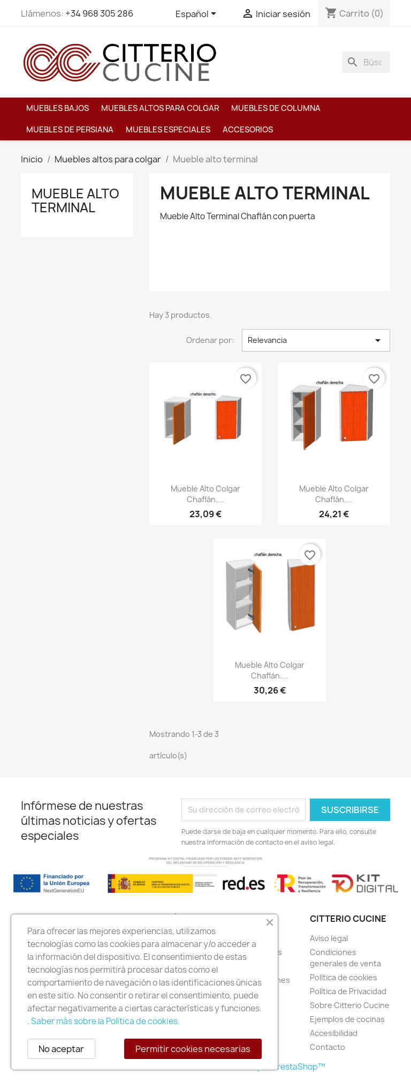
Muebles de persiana (69, 129)
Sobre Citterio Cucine (350, 1005)
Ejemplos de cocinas (347, 1019)
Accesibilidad (333, 1033)
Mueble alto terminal (75, 200)
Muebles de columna (276, 108)
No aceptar (61, 1049)
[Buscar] (366, 62)
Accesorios (248, 129)
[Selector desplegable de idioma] (198, 14)
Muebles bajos (57, 108)
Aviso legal (329, 938)
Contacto (327, 1047)
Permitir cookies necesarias (192, 1049)
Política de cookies (343, 977)
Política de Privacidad (348, 991)
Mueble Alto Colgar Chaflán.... (205, 493)
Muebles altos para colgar (160, 108)
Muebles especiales (168, 129)
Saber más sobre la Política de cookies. (105, 1021)
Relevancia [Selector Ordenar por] (316, 340)
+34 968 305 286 (99, 13)
